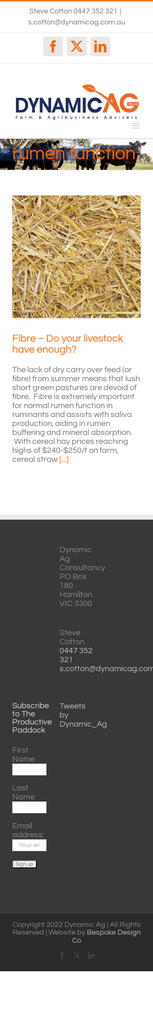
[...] (64, 459)
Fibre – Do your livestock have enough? (67, 344)
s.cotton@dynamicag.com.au (76, 22)
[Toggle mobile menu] (136, 125)
